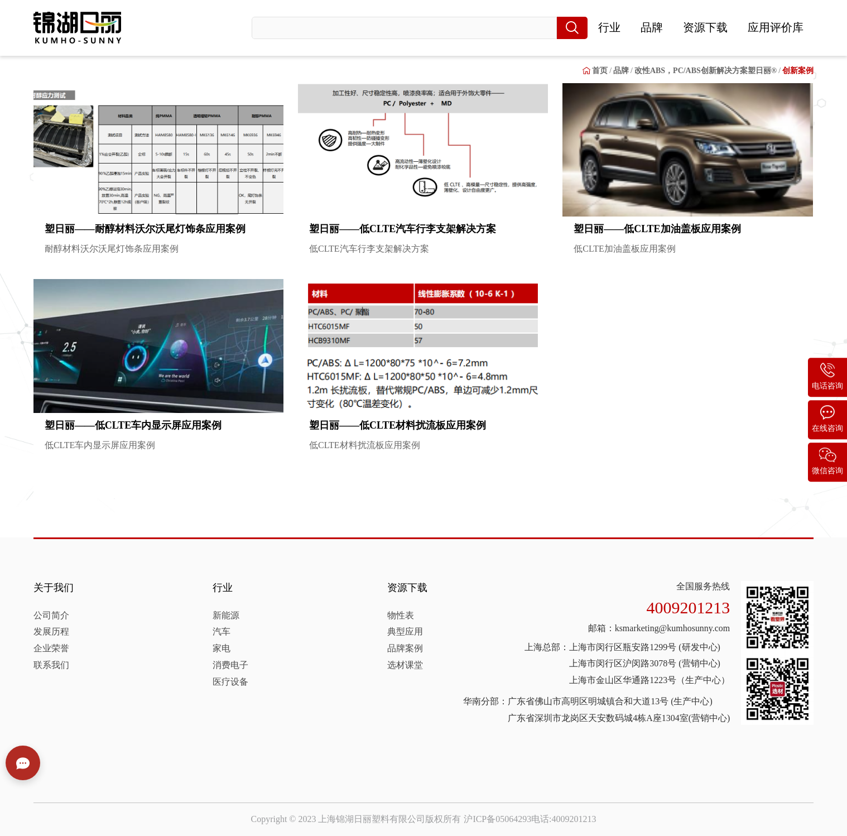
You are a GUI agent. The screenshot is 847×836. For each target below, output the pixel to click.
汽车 (221, 631)
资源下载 (705, 27)
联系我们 (51, 665)
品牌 (652, 27)
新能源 (226, 615)
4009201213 (688, 607)
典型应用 (405, 631)
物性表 (400, 615)
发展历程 (51, 631)
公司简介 (51, 615)
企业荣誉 (51, 648)
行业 (609, 27)
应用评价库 (775, 27)
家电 (221, 648)
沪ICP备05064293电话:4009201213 (530, 819)
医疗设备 (230, 681)
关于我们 (53, 587)
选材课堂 (405, 665)
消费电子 (230, 665)
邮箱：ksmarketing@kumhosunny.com (659, 628)
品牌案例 (405, 648)
